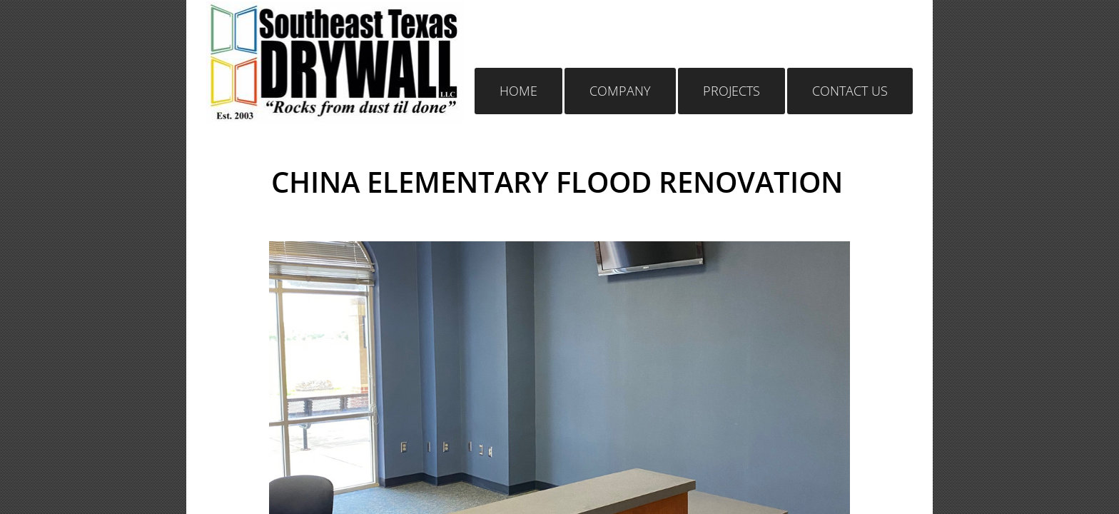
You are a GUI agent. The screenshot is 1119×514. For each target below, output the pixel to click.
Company (620, 90)
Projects (731, 90)
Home (518, 90)
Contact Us (850, 90)
